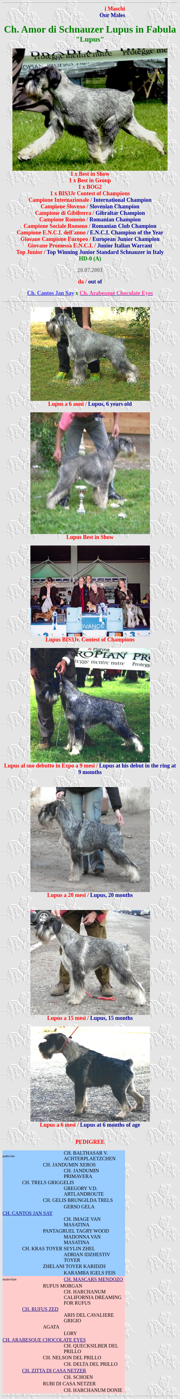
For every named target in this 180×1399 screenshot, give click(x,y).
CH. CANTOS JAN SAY (27, 1213)
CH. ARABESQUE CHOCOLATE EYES (44, 1339)
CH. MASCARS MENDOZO (93, 1279)
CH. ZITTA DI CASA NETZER (54, 1370)
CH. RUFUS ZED (40, 1309)
